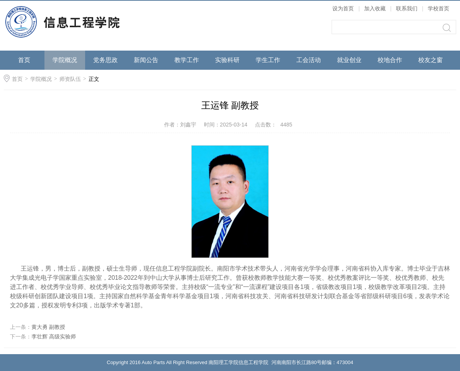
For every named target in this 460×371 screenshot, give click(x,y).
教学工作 (186, 60)
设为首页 (343, 8)
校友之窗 (430, 60)
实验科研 (227, 60)
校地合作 (390, 60)
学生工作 (268, 60)
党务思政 (105, 60)
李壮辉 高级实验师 (53, 336)
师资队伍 (70, 79)
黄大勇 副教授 (48, 327)
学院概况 (65, 60)
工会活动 (308, 60)
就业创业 (349, 60)
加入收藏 (375, 8)
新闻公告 (146, 60)
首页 (24, 60)
